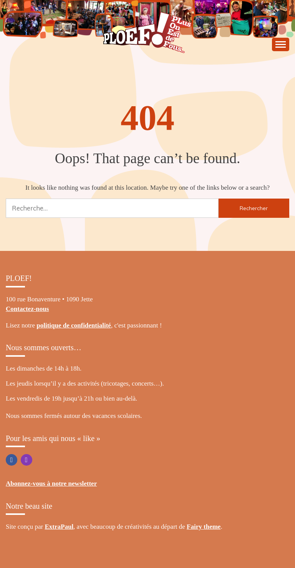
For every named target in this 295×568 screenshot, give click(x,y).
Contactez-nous (27, 308)
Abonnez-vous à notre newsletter (51, 483)
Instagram (26, 460)
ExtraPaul (59, 526)
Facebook (11, 460)
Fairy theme (203, 526)
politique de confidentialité (73, 325)
